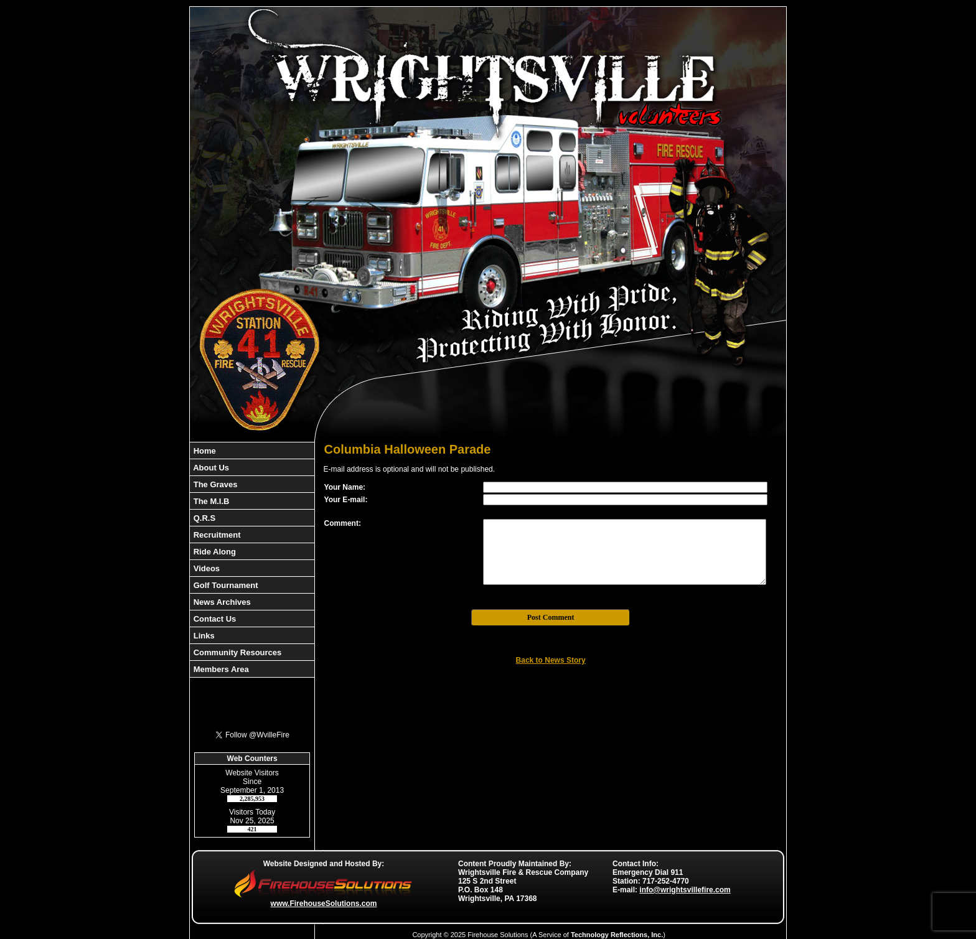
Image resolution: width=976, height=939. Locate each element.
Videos (205, 568)
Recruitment (215, 535)
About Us (210, 467)
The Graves (214, 484)
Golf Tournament (224, 585)
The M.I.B (210, 501)
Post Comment (551, 617)
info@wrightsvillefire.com (684, 889)
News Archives (221, 602)
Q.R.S (203, 518)
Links (203, 635)
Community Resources (236, 652)
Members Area (220, 669)
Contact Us (213, 619)
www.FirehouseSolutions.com (324, 903)
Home (203, 450)
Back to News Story (551, 660)
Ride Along (213, 551)
